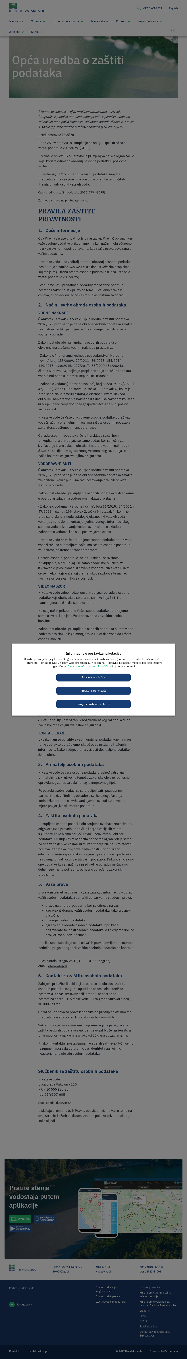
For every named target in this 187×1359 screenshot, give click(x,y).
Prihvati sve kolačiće (93, 677)
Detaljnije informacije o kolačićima (90, 666)
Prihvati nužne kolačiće (93, 690)
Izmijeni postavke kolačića (93, 704)
